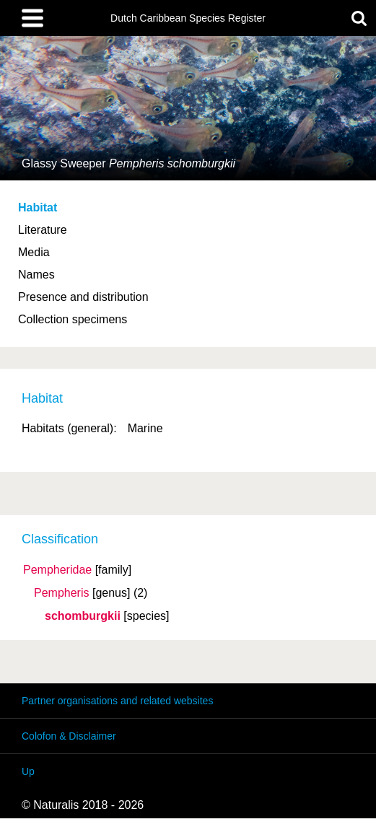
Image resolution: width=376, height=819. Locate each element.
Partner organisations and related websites (117, 700)
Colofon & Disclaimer (69, 736)
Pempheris (61, 593)
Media (34, 252)
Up (28, 771)
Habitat (37, 207)
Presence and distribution (83, 297)
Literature (42, 230)
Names (36, 274)
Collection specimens (72, 319)
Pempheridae (57, 570)
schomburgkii (83, 616)
